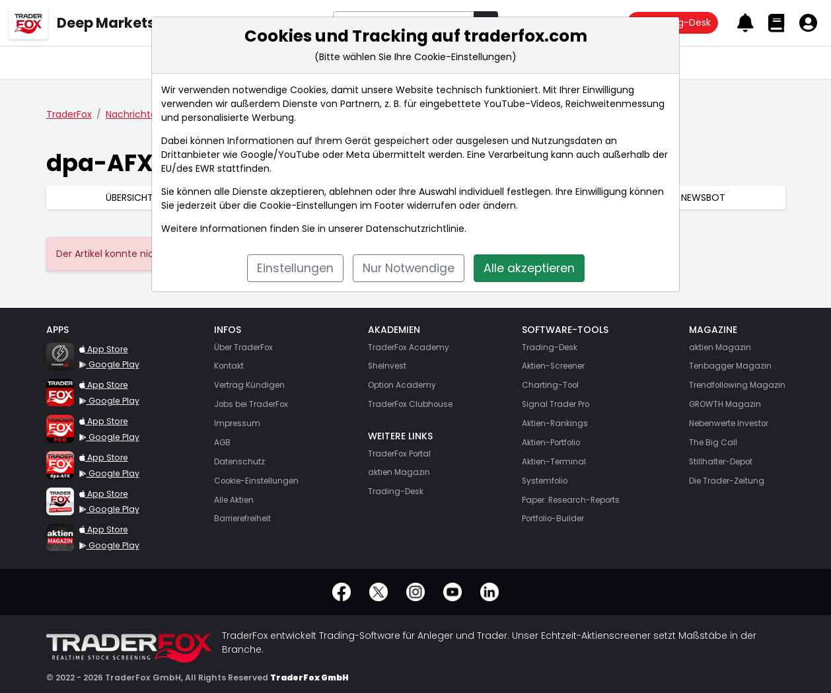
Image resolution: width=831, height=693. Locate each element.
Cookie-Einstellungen (308, 205)
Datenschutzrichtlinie (415, 228)
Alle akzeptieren (529, 268)
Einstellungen (295, 268)
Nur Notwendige (408, 268)
